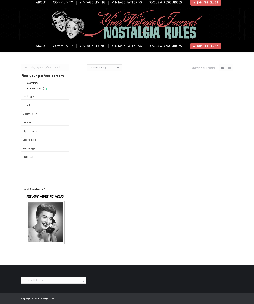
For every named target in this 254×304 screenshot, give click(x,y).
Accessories (35, 88)
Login (218, 3)
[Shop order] (104, 67)
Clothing (33, 82)
